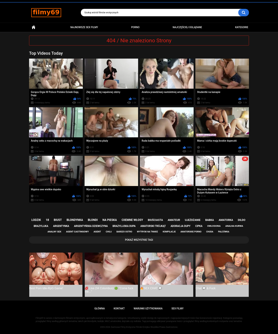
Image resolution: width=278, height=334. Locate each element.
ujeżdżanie (193, 220)
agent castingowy (77, 231)
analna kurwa (234, 226)
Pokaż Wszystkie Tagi (139, 239)
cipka (198, 226)
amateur (174, 220)
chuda (209, 231)
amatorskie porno (190, 231)
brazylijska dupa (124, 226)
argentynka (61, 226)
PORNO (135, 27)
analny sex (54, 231)
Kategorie (241, 27)
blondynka (74, 220)
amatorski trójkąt (153, 226)
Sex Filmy (177, 308)
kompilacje (169, 231)
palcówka (223, 231)
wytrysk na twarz (147, 231)
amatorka (226, 220)
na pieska (109, 220)
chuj (109, 231)
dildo (241, 220)
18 (47, 220)
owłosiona (214, 226)
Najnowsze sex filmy (84, 27)
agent (97, 231)
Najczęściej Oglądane (187, 27)
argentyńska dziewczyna (91, 226)
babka (209, 220)
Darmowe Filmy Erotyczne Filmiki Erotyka (130, 327)
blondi (93, 220)
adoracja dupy (180, 226)
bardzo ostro (124, 231)
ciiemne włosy (132, 220)
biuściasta (155, 220)
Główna (33, 27)
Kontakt (119, 308)
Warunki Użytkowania (148, 308)
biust (58, 220)
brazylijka (41, 226)
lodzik (36, 220)
